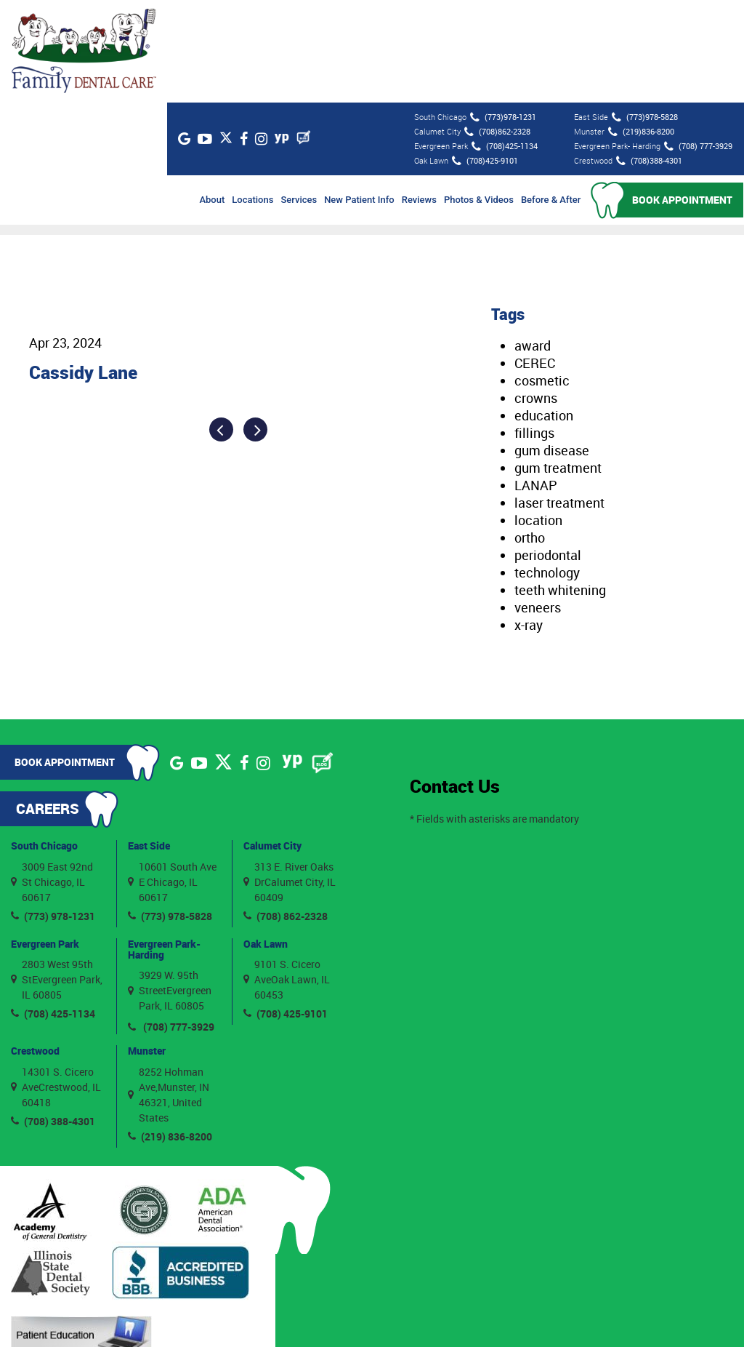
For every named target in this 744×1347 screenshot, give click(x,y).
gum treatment (558, 365)
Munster (147, 948)
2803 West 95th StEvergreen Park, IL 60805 (56, 877)
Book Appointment (683, 97)
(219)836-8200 (640, 29)
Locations (253, 97)
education (543, 312)
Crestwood (35, 948)
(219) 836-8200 (170, 1033)
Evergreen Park (45, 840)
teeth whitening (560, 487)
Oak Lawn (265, 840)
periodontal (547, 452)
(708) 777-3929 (697, 43)
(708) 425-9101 (285, 911)
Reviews (419, 97)
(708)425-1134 (504, 43)
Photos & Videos (479, 97)
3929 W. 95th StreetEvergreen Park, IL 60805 (169, 888)
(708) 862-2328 (285, 813)
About (212, 97)
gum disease (551, 347)
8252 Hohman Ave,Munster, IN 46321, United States (168, 991)
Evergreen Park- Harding (164, 846)
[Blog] (314, 35)
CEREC (534, 260)
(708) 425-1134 (53, 911)
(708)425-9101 (484, 58)
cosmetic (542, 278)
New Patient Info (360, 97)
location (538, 417)
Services (299, 97)
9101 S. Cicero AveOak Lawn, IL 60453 (286, 877)
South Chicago (44, 743)
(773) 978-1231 (53, 813)
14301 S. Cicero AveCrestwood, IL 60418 (56, 984)
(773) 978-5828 (170, 813)
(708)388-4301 (648, 58)
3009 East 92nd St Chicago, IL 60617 (52, 778)
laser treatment (559, 400)
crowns (535, 295)
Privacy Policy (520, 1316)
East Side (149, 743)
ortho (529, 435)
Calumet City (272, 743)
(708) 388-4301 (53, 1018)
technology (547, 470)
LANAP (535, 382)
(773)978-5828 (644, 14)
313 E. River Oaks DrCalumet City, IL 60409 (289, 778)
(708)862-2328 (497, 29)
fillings (534, 330)
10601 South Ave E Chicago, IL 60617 (172, 778)
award (532, 243)
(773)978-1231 (502, 14)
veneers (537, 504)
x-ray (528, 522)
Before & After (551, 97)
